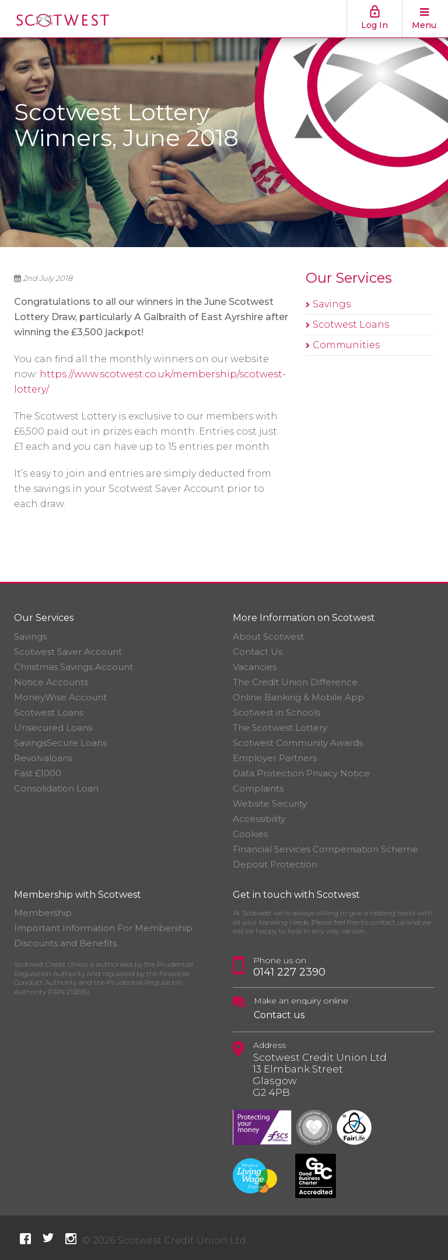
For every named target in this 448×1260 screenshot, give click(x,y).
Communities (346, 344)
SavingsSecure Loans (60, 742)
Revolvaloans (43, 757)
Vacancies (254, 666)
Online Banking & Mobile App (298, 697)
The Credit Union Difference (295, 682)
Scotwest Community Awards (298, 742)
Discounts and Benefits (65, 943)
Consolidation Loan (56, 788)
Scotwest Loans (351, 324)
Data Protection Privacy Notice (301, 773)
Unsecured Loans (53, 727)
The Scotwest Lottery (280, 727)
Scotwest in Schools (276, 712)
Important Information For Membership (103, 927)
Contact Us (257, 651)
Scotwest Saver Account (68, 651)
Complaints (258, 788)
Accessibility (259, 818)
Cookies (250, 833)
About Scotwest (268, 636)
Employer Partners (275, 757)
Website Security (270, 803)
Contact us (279, 1015)
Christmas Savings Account (73, 666)
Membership (43, 912)
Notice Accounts (51, 682)
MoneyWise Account (60, 697)
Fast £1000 (37, 773)
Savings (332, 304)
